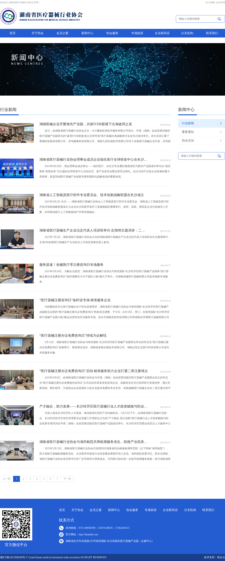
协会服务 (112, 33)
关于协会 (38, 33)
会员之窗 (62, 33)
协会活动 (188, 140)
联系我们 (212, 33)
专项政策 (137, 33)
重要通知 (188, 131)
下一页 (67, 478)
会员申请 (220, 2)
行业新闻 (188, 123)
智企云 (221, 557)
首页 (13, 33)
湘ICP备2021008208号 (12, 557)
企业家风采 (162, 33)
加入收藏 (210, 2)
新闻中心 (87, 33)
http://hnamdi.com (88, 534)
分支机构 (187, 33)
